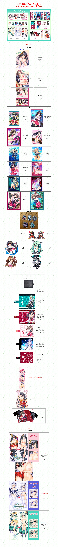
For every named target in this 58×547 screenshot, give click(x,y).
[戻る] (1, 0)
